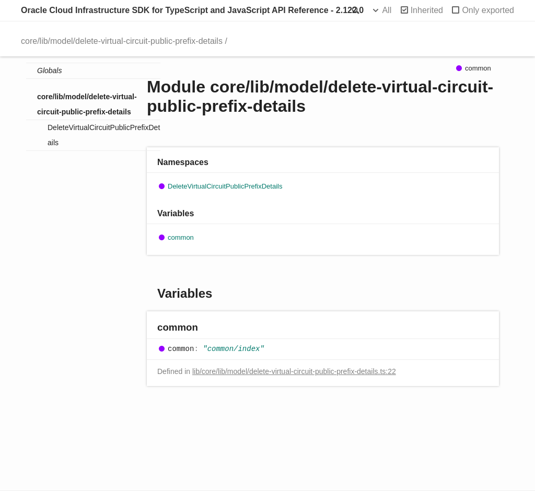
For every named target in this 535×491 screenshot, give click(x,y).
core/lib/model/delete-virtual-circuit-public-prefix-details (122, 41)
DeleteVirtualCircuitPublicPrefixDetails (104, 135)
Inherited (427, 10)
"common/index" (233, 349)
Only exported (488, 10)
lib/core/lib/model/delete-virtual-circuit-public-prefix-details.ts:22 (294, 371)
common (181, 237)
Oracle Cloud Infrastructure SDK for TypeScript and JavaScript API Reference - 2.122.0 (192, 10)
